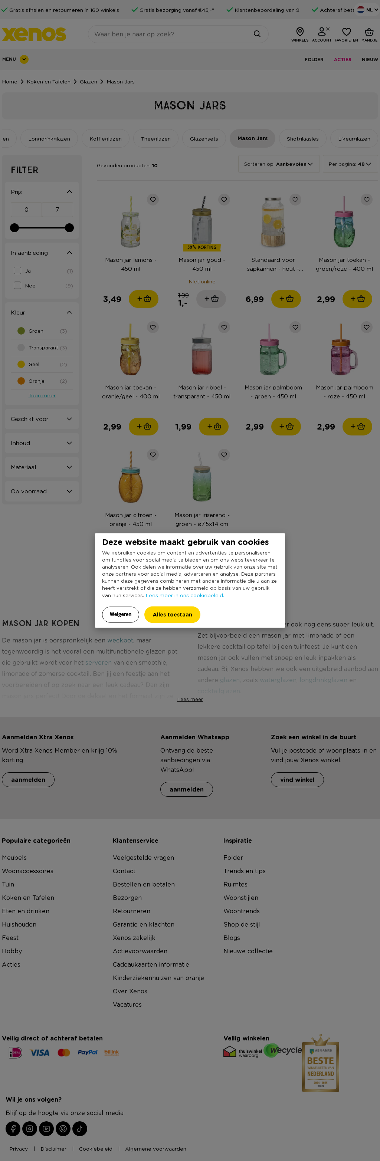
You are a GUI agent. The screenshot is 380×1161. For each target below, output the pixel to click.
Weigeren (121, 614)
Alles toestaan (172, 614)
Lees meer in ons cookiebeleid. (184, 595)
